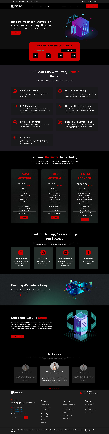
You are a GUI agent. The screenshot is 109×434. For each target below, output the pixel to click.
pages (70, 6)
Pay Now (24, 217)
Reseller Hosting (67, 407)
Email (77, 6)
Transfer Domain (45, 407)
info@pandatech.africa (17, 409)
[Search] (46, 50)
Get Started (91, 6)
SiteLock (43, 419)
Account (84, 1)
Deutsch (95, 1)
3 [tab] (54, 388)
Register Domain (45, 404)
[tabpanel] (54, 373)
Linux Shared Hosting (69, 404)
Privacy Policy (89, 413)
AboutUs (87, 407)
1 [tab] (50, 388)
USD (89, 1)
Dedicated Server (68, 416)
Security (63, 6)
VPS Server (66, 413)
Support (55, 6)
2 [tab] (52, 388)
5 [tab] (58, 388)
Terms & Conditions (90, 410)
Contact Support (89, 404)
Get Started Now (17, 336)
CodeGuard (44, 422)
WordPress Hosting (68, 410)
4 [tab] (56, 388)
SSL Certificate (45, 417)
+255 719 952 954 (90, 393)
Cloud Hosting (67, 418)
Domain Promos (45, 410)
